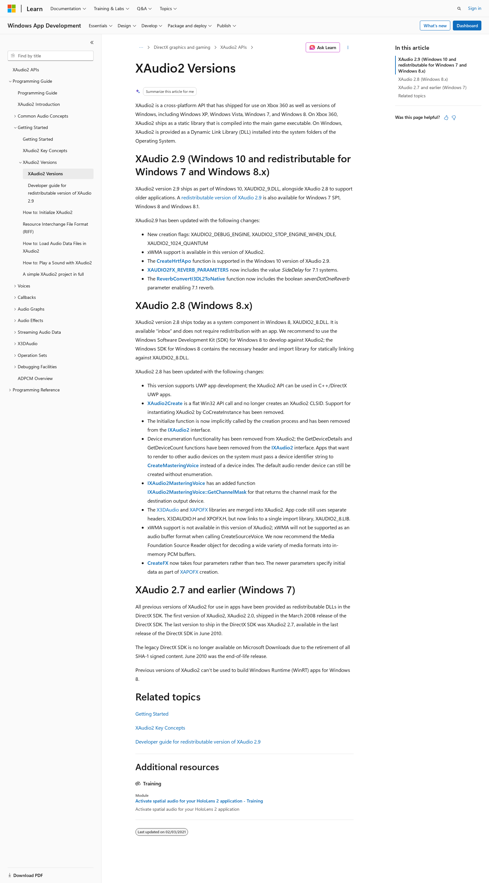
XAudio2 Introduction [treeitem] (39, 104)
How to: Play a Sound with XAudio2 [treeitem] (57, 263)
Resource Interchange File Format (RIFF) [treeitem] (55, 228)
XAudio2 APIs (233, 47)
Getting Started (151, 713)
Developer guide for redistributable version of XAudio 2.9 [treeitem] (59, 193)
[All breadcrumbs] (141, 47)
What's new (435, 26)
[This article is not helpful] (454, 117)
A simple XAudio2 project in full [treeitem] (53, 274)
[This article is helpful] (446, 117)
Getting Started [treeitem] (38, 139)
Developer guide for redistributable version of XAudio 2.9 (198, 741)
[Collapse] (92, 42)
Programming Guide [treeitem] (37, 93)
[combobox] (51, 56)
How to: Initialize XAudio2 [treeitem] (48, 212)
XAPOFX (199, 509)
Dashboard (467, 26)
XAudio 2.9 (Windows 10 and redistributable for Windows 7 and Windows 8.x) (432, 65)
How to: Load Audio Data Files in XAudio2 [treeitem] (54, 247)
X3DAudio (168, 509)
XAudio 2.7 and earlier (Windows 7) (432, 87)
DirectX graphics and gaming (182, 47)
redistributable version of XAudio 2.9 (221, 197)
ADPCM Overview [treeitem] (35, 378)
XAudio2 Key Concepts (160, 727)
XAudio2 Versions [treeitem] (45, 174)
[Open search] (459, 8)
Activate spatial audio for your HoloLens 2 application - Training (199, 801)
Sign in (474, 8)
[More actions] (348, 47)
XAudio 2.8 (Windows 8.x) (423, 79)
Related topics (412, 96)
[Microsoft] (12, 8)
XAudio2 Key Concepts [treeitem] (45, 150)
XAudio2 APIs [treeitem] (26, 70)
